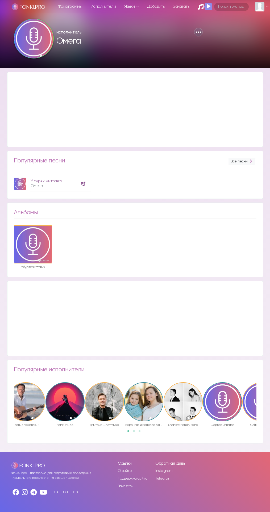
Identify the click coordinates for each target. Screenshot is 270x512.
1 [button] (130, 432)
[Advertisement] (135, 109)
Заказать (181, 7)
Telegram (163, 478)
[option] (51, 181)
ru (56, 492)
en (75, 492)
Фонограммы (70, 7)
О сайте (125, 471)
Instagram (164, 471)
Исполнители (103, 7)
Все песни (242, 161)
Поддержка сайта (133, 478)
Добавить (155, 7)
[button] (198, 32)
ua (65, 492)
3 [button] (141, 432)
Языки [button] (130, 7)
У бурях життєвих (46, 181)
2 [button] (135, 432)
